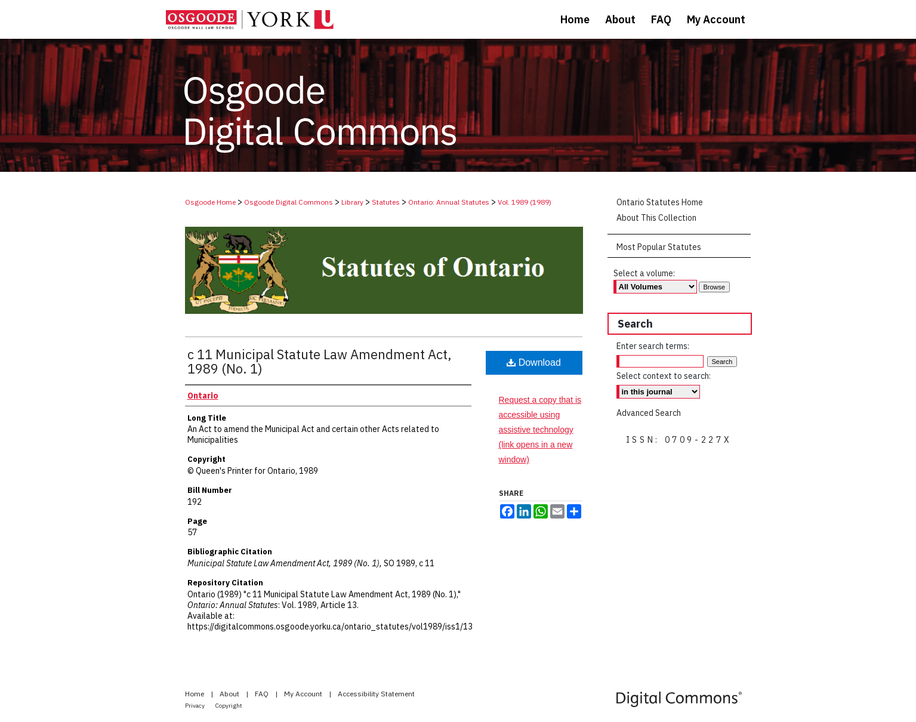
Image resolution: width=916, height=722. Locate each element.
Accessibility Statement (376, 693)
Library (352, 202)
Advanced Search (648, 413)
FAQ (262, 693)
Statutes (386, 202)
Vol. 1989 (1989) (524, 202)
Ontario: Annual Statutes (448, 202)
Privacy (195, 705)
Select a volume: (644, 273)
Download (534, 362)
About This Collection (656, 217)
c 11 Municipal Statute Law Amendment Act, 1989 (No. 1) (319, 361)
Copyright (228, 705)
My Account (304, 693)
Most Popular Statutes (658, 247)
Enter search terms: (652, 346)
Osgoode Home (210, 202)
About (230, 693)
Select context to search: (663, 376)
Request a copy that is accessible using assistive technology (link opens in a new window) (540, 430)
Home (195, 693)
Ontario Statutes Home (659, 202)
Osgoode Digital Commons (288, 202)
